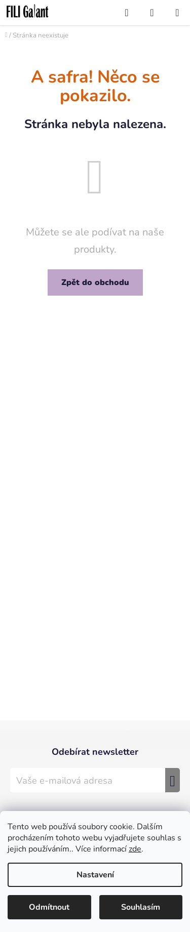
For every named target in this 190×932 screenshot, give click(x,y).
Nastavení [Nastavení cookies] (95, 874)
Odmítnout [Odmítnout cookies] (49, 907)
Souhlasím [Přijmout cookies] (140, 907)
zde (135, 849)
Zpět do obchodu (95, 282)
